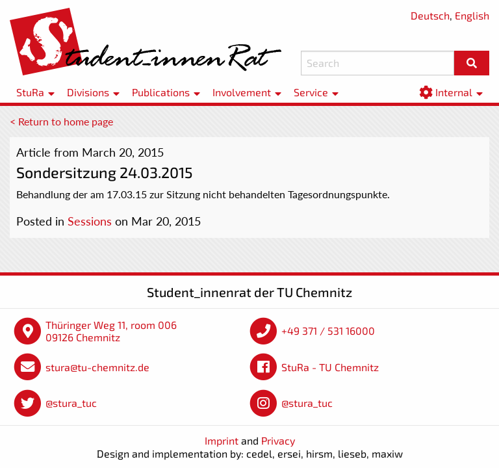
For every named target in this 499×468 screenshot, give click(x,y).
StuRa (30, 92)
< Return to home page (61, 121)
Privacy (278, 440)
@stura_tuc (71, 402)
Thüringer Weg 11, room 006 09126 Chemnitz (111, 331)
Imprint (221, 440)
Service (311, 92)
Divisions (88, 92)
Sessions (90, 221)
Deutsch (430, 15)
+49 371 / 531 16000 (328, 330)
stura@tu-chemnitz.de (97, 367)
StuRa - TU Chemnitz (330, 367)
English (472, 15)
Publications (161, 92)
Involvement (241, 92)
